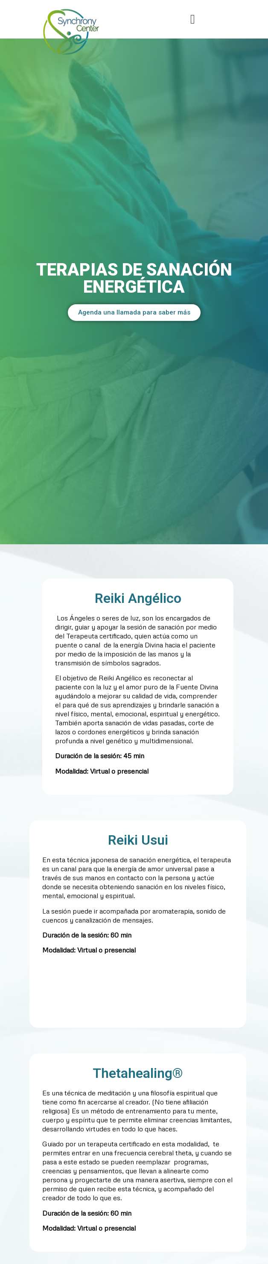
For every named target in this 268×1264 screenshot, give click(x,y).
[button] (192, 19)
